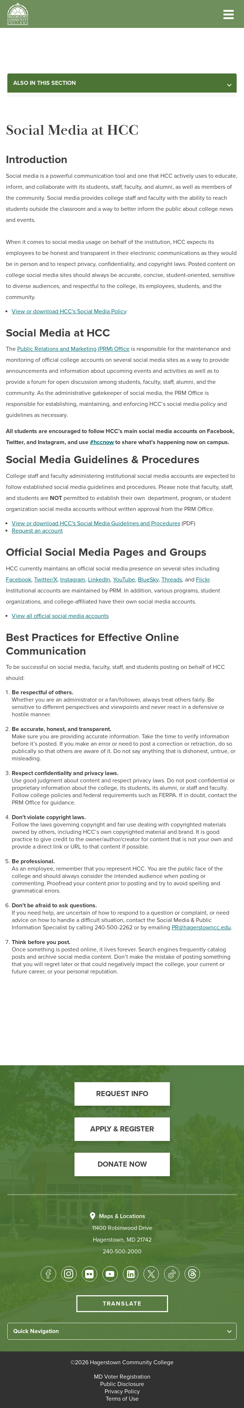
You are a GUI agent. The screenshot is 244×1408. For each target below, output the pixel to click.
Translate (122, 1303)
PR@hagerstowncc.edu (201, 927)
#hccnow (102, 442)
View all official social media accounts (60, 616)
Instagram (72, 579)
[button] (228, 14)
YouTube (124, 579)
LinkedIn (99, 579)
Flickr (203, 579)
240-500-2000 (122, 1251)
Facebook (18, 579)
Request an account (37, 530)
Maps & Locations (122, 1216)
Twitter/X (45, 579)
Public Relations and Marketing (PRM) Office (73, 349)
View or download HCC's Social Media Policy (69, 311)
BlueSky (148, 579)
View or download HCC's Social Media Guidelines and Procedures (96, 523)
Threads (171, 579)
